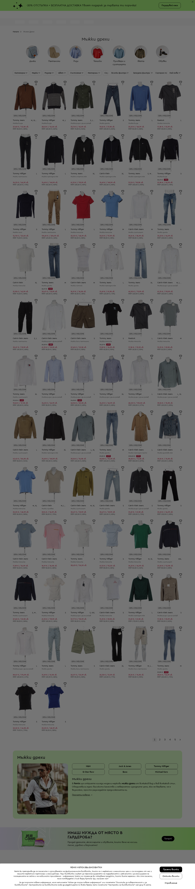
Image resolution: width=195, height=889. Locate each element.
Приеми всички (171, 869)
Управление (171, 883)
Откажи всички (170, 876)
